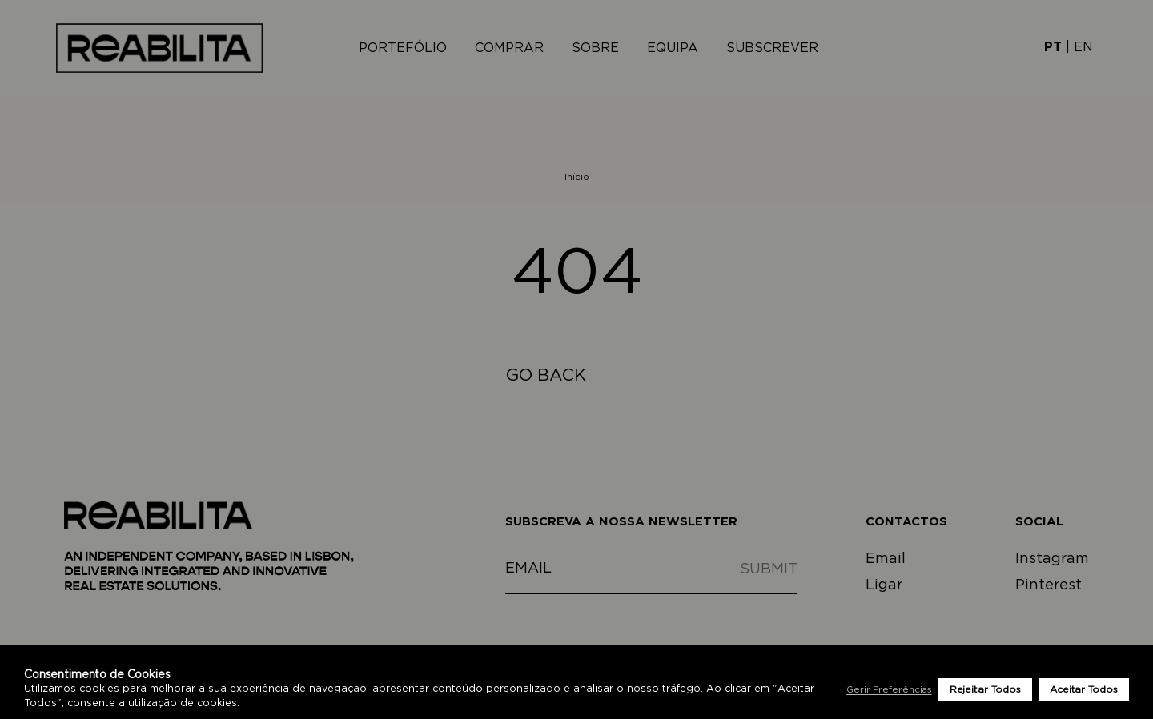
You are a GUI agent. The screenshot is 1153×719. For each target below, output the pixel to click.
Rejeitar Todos (985, 689)
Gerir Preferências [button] (889, 689)
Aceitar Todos (1084, 689)
